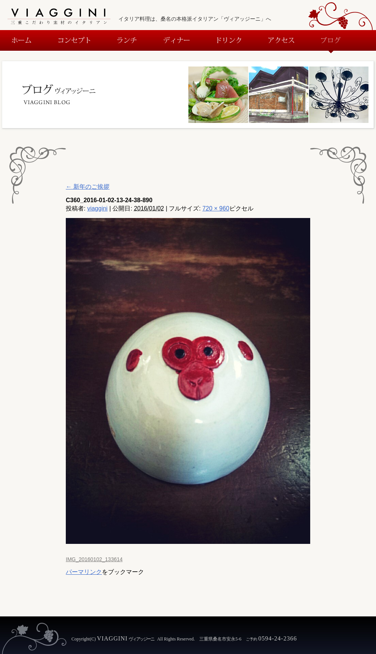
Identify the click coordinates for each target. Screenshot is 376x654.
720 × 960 (215, 208)
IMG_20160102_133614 (94, 559)
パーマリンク (84, 572)
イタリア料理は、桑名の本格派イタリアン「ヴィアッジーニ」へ (194, 19)
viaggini (97, 208)
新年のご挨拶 (87, 186)
